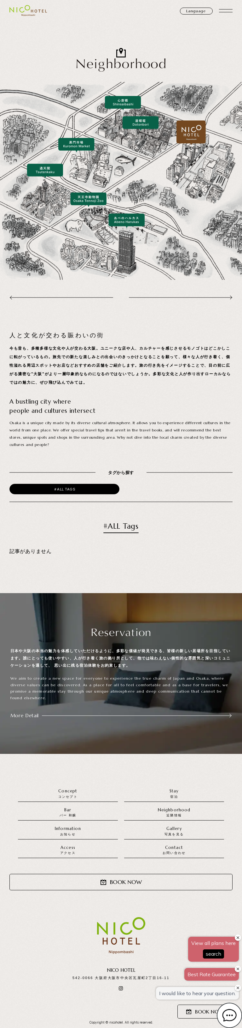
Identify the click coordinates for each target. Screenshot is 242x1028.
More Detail (121, 715)
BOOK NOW (205, 1011)
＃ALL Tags (64, 489)
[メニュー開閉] (226, 10)
